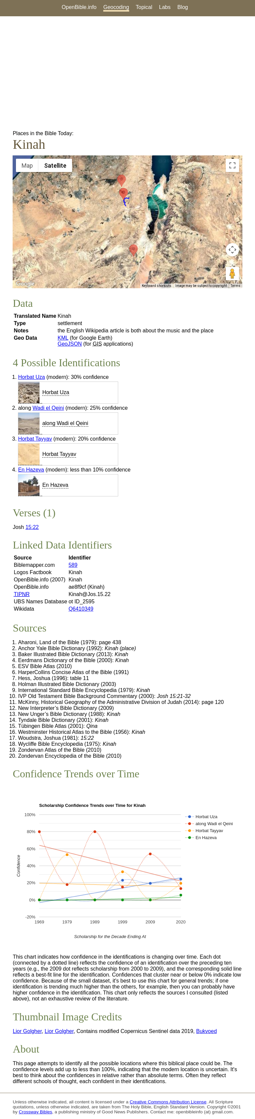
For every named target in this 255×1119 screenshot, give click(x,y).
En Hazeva (31, 470)
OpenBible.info (79, 7)
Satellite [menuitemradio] (55, 165)
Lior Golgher (27, 1031)
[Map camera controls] (232, 249)
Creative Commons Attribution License (168, 1101)
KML (62, 338)
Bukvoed (206, 1031)
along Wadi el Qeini (65, 423)
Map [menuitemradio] (27, 165)
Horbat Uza (31, 377)
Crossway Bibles (35, 1111)
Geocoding (116, 7)
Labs (165, 7)
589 (72, 565)
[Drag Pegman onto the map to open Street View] (232, 273)
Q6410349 (80, 609)
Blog (182, 7)
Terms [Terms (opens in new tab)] (235, 286)
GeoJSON (69, 344)
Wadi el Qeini (48, 408)
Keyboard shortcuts (156, 286)
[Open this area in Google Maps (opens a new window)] (25, 284)
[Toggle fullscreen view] (232, 165)
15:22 (32, 527)
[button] (133, 250)
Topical (144, 7)
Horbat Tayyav (35, 439)
